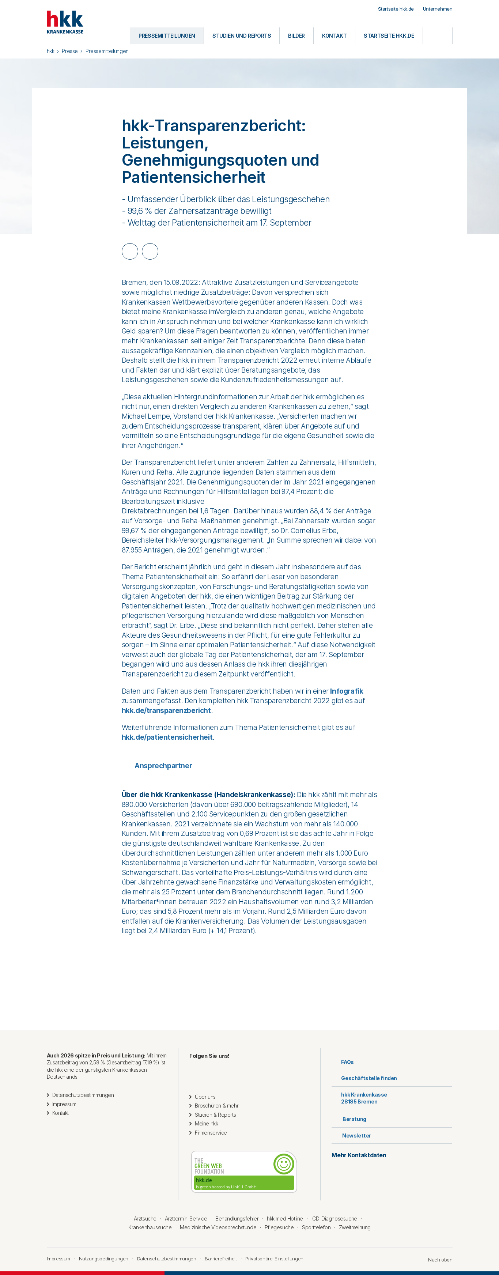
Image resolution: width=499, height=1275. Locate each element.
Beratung (349, 1118)
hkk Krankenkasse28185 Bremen (359, 1098)
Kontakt (60, 1113)
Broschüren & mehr (216, 1105)
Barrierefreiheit (221, 1258)
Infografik (346, 691)
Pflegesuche (279, 1227)
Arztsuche (145, 1218)
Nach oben (437, 1260)
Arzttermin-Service (186, 1218)
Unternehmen (438, 9)
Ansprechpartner (157, 766)
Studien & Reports (215, 1115)
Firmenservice (211, 1132)
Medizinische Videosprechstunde (218, 1227)
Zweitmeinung (355, 1227)
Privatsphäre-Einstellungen (274, 1258)
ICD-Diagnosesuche (334, 1218)
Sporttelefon (316, 1227)
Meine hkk (206, 1123)
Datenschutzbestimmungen (83, 1095)
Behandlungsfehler (236, 1218)
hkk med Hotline (285, 1218)
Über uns (205, 1097)
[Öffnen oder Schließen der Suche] (438, 35)
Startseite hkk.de (396, 9)
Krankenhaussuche (150, 1227)
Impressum (64, 1104)
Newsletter (351, 1135)
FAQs (343, 1062)
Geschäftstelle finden (364, 1078)
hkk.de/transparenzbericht (166, 710)
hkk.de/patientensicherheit (167, 737)
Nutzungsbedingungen (103, 1258)
